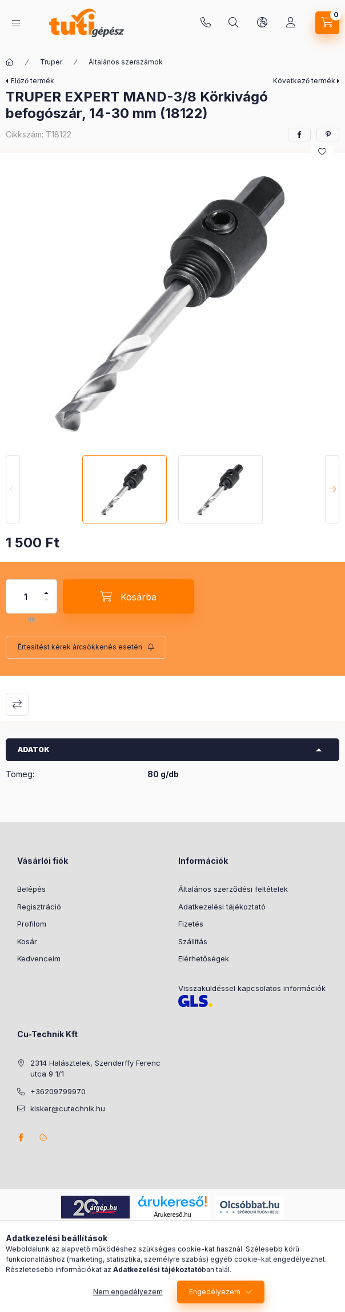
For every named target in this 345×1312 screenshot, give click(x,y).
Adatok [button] (34, 749)
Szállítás (192, 941)
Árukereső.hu (172, 1214)
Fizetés (190, 923)
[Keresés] (233, 22)
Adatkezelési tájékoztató (222, 906)
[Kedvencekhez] (322, 152)
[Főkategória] (10, 62)
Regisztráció (39, 906)
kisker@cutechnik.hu (67, 1108)
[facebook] (299, 134)
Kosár (27, 941)
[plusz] (46, 588)
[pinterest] (327, 134)
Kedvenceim (39, 958)
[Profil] (290, 22)
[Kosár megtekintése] (327, 22)
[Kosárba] (128, 596)
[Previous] (13, 489)
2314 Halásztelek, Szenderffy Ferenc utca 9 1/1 (95, 1068)
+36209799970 (205, 23)
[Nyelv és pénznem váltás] (262, 22)
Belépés (31, 888)
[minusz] (46, 604)
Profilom (31, 923)
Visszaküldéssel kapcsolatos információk (252, 988)
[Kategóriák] (16, 23)
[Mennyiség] (26, 596)
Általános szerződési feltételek (233, 888)
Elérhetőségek (203, 958)
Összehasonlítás (17, 704)
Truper (51, 62)
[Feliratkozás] (86, 647)
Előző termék (32, 80)
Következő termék (304, 80)
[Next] (332, 489)
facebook (20, 1137)
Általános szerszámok (126, 62)
